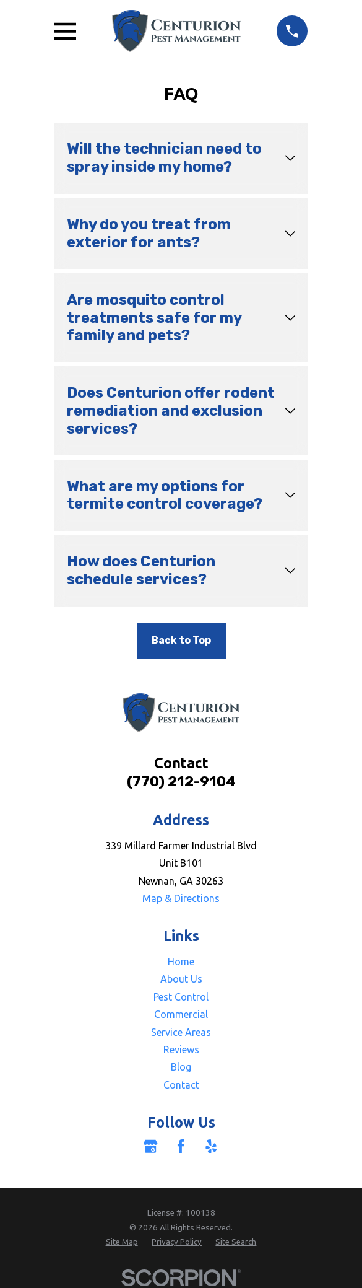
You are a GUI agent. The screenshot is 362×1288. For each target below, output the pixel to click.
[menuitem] (122, 1242)
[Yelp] (211, 1146)
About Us (181, 978)
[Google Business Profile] (150, 1146)
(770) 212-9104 (181, 781)
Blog (181, 1066)
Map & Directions (181, 898)
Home (181, 961)
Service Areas (181, 1032)
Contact (181, 1084)
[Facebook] (180, 1146)
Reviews (181, 1049)
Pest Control (181, 996)
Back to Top (181, 640)
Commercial (181, 1014)
